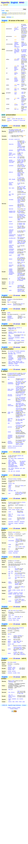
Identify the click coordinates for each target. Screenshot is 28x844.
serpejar (16, 523)
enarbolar (14, 698)
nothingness (17, 46)
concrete (17, 583)
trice (9, 692)
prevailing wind (21, 151)
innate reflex (14, 463)
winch (23, 600)
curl (9, 574)
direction (10, 359)
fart (18, 65)
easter (10, 183)
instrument (10, 443)
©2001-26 (4, 705)
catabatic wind (12, 212)
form (22, 103)
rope (22, 693)
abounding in (20, 289)
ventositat (18, 471)
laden (19, 241)
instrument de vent (12, 447)
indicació (17, 365)
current (22, 262)
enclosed (25, 59)
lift (17, 109)
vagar (9, 524)
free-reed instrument (10, 395)
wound (19, 597)
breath (22, 39)
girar (22, 590)
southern (19, 145)
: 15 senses (14, 126)
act (18, 485)
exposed (19, 290)
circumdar (10, 592)
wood (9, 438)
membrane (22, 398)
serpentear (16, 521)
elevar (9, 698)
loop (12, 573)
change (18, 515)
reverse (16, 586)
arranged (18, 411)
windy (10, 286)
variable (17, 389)
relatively (20, 149)
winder (9, 596)
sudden (19, 254)
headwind (11, 205)
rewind (9, 639)
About (7, 10)
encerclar (21, 592)
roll (18, 88)
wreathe (16, 104)
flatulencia (17, 468)
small (19, 693)
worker (17, 599)
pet (14, 471)
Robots (16, 708)
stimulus (22, 465)
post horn (10, 427)
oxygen (19, 279)
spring (22, 96)
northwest (20, 235)
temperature (20, 273)
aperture (20, 381)
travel (9, 514)
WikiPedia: (10, 17)
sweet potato (10, 405)
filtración (17, 361)
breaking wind (16, 70)
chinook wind (12, 161)
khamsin (11, 217)
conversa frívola (11, 340)
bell (8, 379)
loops (21, 574)
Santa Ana (11, 144)
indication (25, 49)
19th (21, 427)
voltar (21, 593)
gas (22, 69)
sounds (21, 444)
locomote (10, 516)
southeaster (11, 249)
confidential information (16, 51)
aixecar (9, 644)
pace (18, 520)
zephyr (10, 154)
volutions (17, 540)
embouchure (10, 383)
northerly (11, 230)
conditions (11, 272)
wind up (9, 634)
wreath (22, 104)
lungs (21, 318)
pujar (13, 644)
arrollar (9, 590)
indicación (10, 362)
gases (19, 278)
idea (21, 361)
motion (19, 212)
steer (18, 49)
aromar (9, 618)
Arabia (23, 242)
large (24, 414)
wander (15, 81)
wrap (15, 88)
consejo (13, 361)
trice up (12, 692)
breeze (10, 152)
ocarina (9, 404)
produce (17, 443)
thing (22, 303)
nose (15, 93)
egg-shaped (18, 403)
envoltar (14, 593)
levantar (21, 698)
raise (9, 695)
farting (15, 67)
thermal (10, 262)
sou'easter (11, 250)
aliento (8, 319)
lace (13, 669)
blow (10, 195)
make (15, 641)
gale (10, 191)
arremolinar (10, 521)
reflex (23, 65)
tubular (18, 379)
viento (12, 282)
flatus (15, 68)
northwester (11, 235)
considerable (24, 27)
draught (13, 179)
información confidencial (19, 362)
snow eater (11, 162)
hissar (20, 701)
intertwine (10, 667)
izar (18, 698)
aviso (9, 361)
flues (19, 419)
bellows (18, 413)
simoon (10, 241)
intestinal (23, 68)
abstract (16, 584)
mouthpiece (10, 382)
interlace (9, 669)
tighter (15, 642)
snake (9, 511)
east (18, 184)
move (9, 515)
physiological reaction (13, 466)
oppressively (21, 214)
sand (24, 240)
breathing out (10, 318)
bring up (10, 697)
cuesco (12, 468)
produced (23, 58)
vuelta (9, 488)
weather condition (11, 271)
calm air (10, 157)
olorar (17, 620)
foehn (13, 188)
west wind (11, 265)
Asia (24, 224)
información (10, 363)
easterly (10, 184)
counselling (10, 358)
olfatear (18, 618)
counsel (10, 356)
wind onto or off (18, 575)
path (23, 165)
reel (9, 575)
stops (23, 419)
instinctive (22, 462)
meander (16, 80)
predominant (22, 237)
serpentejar (21, 523)
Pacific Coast (22, 147)
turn (9, 636)
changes (19, 227)
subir (9, 700)
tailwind (10, 259)
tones (17, 444)
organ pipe (10, 418)
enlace (13, 668)
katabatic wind (12, 211)
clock (16, 601)
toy (17, 397)
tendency (24, 34)
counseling (10, 357)
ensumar (10, 620)
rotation (10, 485)
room (19, 180)
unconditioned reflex (12, 465)
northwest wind (12, 234)
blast (13, 194)
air (12, 155)
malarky (16, 43)
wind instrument (16, 59)
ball (9, 569)
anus (24, 70)
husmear (14, 618)
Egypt (19, 218)
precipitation (22, 275)
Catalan (18, 707)
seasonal (20, 223)
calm (14, 157)
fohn (10, 188)
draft (10, 179)
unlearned (22, 463)
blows (23, 142)
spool (9, 578)
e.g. (19, 600)
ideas (22, 335)
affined (8, 118)
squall (10, 255)
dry (23, 140)
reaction (21, 464)
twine (15, 90)
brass (9, 389)
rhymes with (21, 118)
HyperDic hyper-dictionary (14, 705)
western (19, 200)
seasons (23, 228)
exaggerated (24, 45)
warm (19, 159)
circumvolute (11, 540)
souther (10, 246)
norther (10, 232)
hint (15, 52)
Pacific (19, 175)
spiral (22, 80)
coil (22, 89)
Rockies (21, 162)
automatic (23, 461)
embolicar (16, 592)
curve (15, 85)
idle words (16, 44)
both (19, 582)
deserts (19, 144)
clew (12, 571)
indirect (23, 517)
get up (13, 696)
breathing (21, 280)
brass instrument (11, 390)
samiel (10, 243)
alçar (13, 701)
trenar (18, 672)
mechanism (17, 602)
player (18, 383)
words (18, 343)
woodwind (15, 120)
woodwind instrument (10, 437)
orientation (19, 635)
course (22, 82)
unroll (9, 588)
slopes (22, 161)
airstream (11, 150)
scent (15, 92)
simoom (10, 240)
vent (12, 283)
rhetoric (23, 43)
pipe (9, 419)
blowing (19, 160)
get (18, 610)
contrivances (19, 441)
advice (20, 357)
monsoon (11, 223)
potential (24, 50)
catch (22, 92)
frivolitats (18, 340)
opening (22, 378)
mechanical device (19, 595)
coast (23, 200)
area (24, 29)
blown (17, 390)
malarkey (16, 42)
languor (10, 221)
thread (15, 79)
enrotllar (10, 593)
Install (3, 10)
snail (17, 542)
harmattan (11, 199)
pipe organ (20, 420)
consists (17, 387)
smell (9, 616)
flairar (14, 620)
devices (24, 440)
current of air (16, 30)
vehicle (23, 180)
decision (19, 358)
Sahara (20, 197)
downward (21, 211)
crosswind (11, 165)
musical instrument (23, 55)
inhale (16, 616)
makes (19, 399)
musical (21, 416)
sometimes (24, 25)
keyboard (18, 417)
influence (9, 304)
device (22, 99)
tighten (9, 641)
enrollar (14, 590)
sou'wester (11, 252)
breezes (23, 291)
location (22, 515)
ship (19, 166)
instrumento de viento (17, 446)
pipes (21, 410)
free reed (19, 395)
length (21, 389)
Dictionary (4, 12)
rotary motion (9, 487)
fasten (9, 642)
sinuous (23, 79)
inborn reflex (11, 464)
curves (22, 85)
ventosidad (10, 469)
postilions (19, 426)
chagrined (9, 120)
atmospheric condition (11, 274)
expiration (9, 317)
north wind (11, 229)
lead (15, 49)
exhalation (9, 316)
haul (26, 106)
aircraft (23, 166)
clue (9, 571)
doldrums (11, 172)
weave (15, 77)
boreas (10, 233)
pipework (10, 420)
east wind (11, 182)
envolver (18, 590)
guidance (10, 355)
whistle (9, 431)
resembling (20, 285)
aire (10, 282)
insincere (23, 44)
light (18, 169)
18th (17, 427)
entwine (9, 668)
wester (10, 266)
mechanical (23, 98)
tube (17, 388)
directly (17, 384)
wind (19, 142)
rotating (22, 485)
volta (15, 490)
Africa (19, 201)
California (20, 146)
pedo (24, 468)
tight (17, 641)
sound (22, 57)
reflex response (11, 461)
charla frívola (11, 337)
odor (20, 616)
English (14, 2)
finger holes (18, 406)
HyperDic (5, 2)
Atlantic (19, 174)
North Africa (22, 243)
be (8, 548)
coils (17, 574)
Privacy (11, 708)
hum (21, 400)
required (23, 279)
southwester (11, 251)
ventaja (15, 363)
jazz (15, 45)
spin (20, 667)
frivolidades (17, 337)
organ (9, 412)
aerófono (10, 446)
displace (10, 582)
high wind (11, 208)
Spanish (14, 707)
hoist (15, 109)
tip (17, 48)
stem (22, 102)
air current (16, 28)
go (12, 514)
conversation (17, 336)
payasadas (10, 338)
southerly (21, 215)
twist (15, 74)
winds (21, 169)
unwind (13, 118)
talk (22, 46)
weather (10, 268)
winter (19, 143)
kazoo (9, 399)
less (18, 157)
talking (9, 336)
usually (19, 154)
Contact (24, 705)
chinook (10, 160)
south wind (11, 245)
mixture (20, 277)
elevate (10, 696)
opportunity (23, 51)
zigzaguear (22, 521)
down (23, 160)
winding (16, 73)
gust (10, 194)
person (14, 304)
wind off (10, 587)
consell (9, 365)
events (22, 38)
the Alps (20, 189)
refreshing (20, 155)
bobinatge (10, 490)
